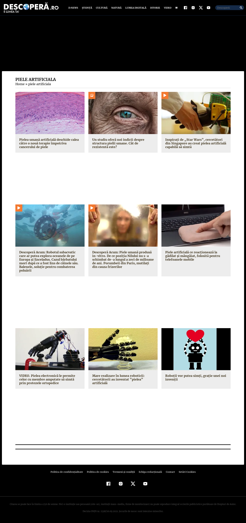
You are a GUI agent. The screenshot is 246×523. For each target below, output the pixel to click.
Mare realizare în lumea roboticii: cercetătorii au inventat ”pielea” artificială (117, 380)
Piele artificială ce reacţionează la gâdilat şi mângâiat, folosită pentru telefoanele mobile (196, 256)
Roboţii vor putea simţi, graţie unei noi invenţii (194, 378)
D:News (73, 8)
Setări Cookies (185, 472)
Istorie (154, 8)
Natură (116, 8)
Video (167, 8)
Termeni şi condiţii (123, 472)
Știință (87, 8)
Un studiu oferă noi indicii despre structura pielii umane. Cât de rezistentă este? (122, 144)
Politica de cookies (98, 472)
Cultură (101, 8)
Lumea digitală (135, 8)
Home (19, 85)
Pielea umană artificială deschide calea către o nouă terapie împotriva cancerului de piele (48, 144)
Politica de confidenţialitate (68, 472)
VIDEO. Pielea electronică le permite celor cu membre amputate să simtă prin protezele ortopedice (49, 380)
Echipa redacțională (149, 472)
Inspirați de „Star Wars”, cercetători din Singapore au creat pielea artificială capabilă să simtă (194, 144)
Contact (168, 472)
